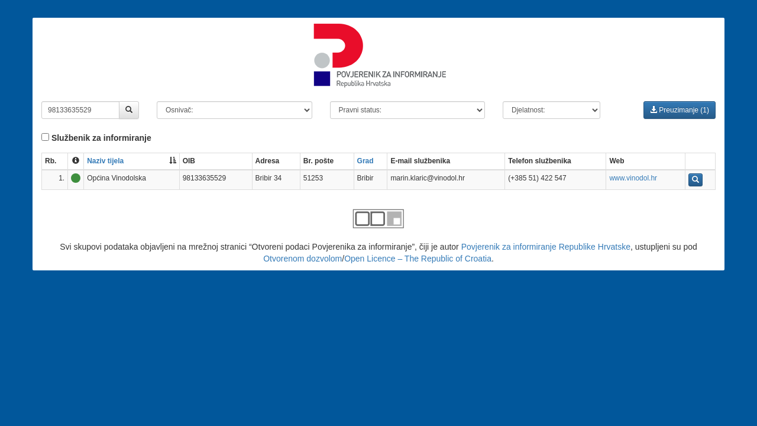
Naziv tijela (105, 161)
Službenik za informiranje (96, 138)
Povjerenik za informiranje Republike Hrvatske (545, 246)
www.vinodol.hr (633, 178)
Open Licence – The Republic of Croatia (417, 258)
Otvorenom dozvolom (302, 258)
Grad (365, 161)
